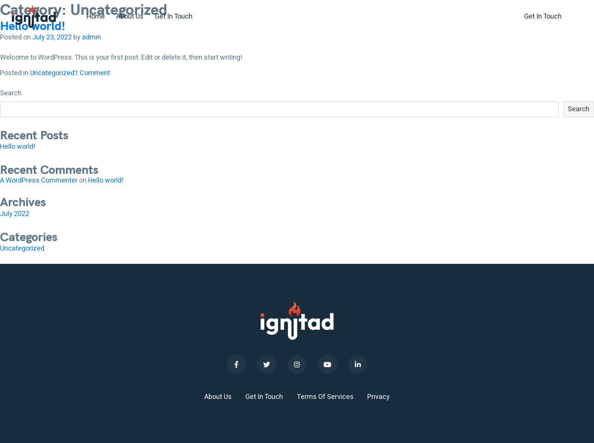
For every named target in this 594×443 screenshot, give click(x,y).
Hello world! (17, 147)
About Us (130, 16)
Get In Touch (174, 16)
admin (91, 37)
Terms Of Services (325, 397)
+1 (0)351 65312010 (468, 16)
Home (96, 16)
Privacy (378, 397)
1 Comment (92, 73)
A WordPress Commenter (38, 180)
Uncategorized (52, 73)
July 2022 (14, 214)
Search (11, 93)
